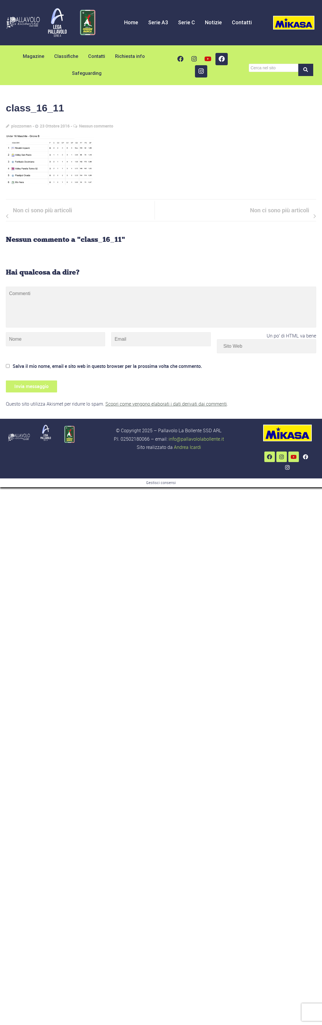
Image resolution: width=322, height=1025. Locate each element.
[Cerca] (273, 68)
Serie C (186, 22)
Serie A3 (158, 22)
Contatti (242, 22)
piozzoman (21, 126)
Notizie (213, 22)
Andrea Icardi (187, 447)
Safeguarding (87, 73)
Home (131, 22)
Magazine (33, 56)
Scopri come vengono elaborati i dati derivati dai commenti (166, 404)
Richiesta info (130, 56)
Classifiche (66, 56)
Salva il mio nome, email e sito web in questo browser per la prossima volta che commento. (107, 366)
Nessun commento (96, 126)
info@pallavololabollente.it (196, 439)
